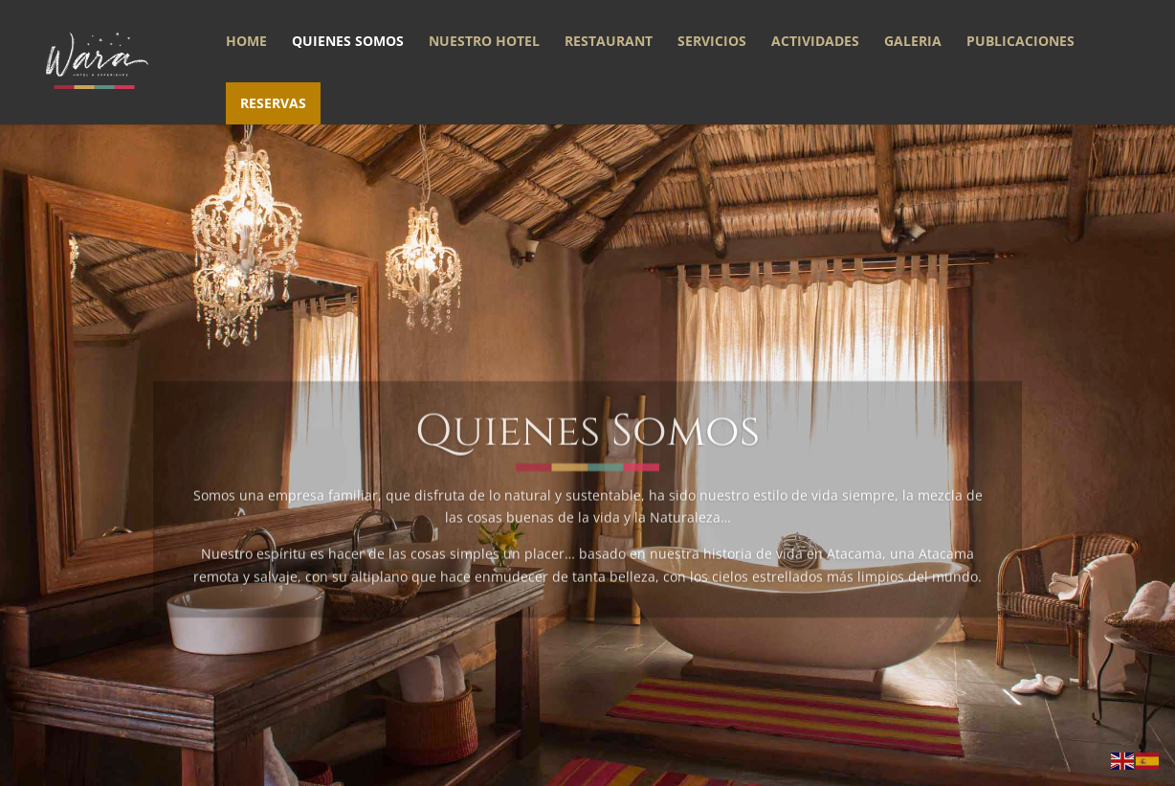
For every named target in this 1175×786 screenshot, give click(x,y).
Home (246, 42)
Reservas (273, 103)
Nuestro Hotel (484, 42)
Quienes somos (348, 42)
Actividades (815, 42)
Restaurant (609, 42)
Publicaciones (1020, 42)
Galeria (913, 42)
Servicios (711, 42)
